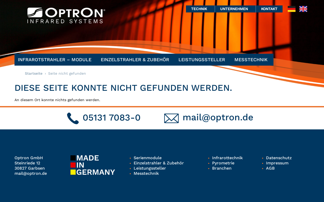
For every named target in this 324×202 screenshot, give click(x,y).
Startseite (33, 73)
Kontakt (269, 9)
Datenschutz (279, 157)
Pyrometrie (223, 163)
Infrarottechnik (227, 157)
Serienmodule (148, 157)
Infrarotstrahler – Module (56, 59)
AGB (270, 168)
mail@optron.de (218, 117)
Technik (200, 8)
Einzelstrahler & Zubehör (136, 59)
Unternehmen (235, 8)
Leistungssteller (203, 59)
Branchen (222, 168)
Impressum (277, 163)
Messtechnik (252, 59)
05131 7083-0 (112, 117)
